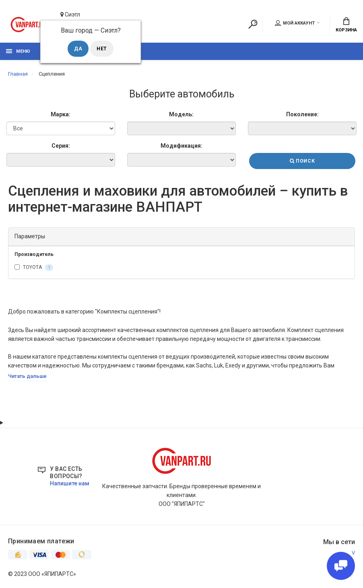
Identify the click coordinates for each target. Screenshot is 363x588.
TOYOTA (33, 267)
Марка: (60, 114)
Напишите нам (69, 483)
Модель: (181, 114)
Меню (18, 51)
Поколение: (302, 114)
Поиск (302, 161)
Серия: (61, 145)
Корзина (346, 25)
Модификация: (181, 145)
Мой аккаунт (295, 23)
